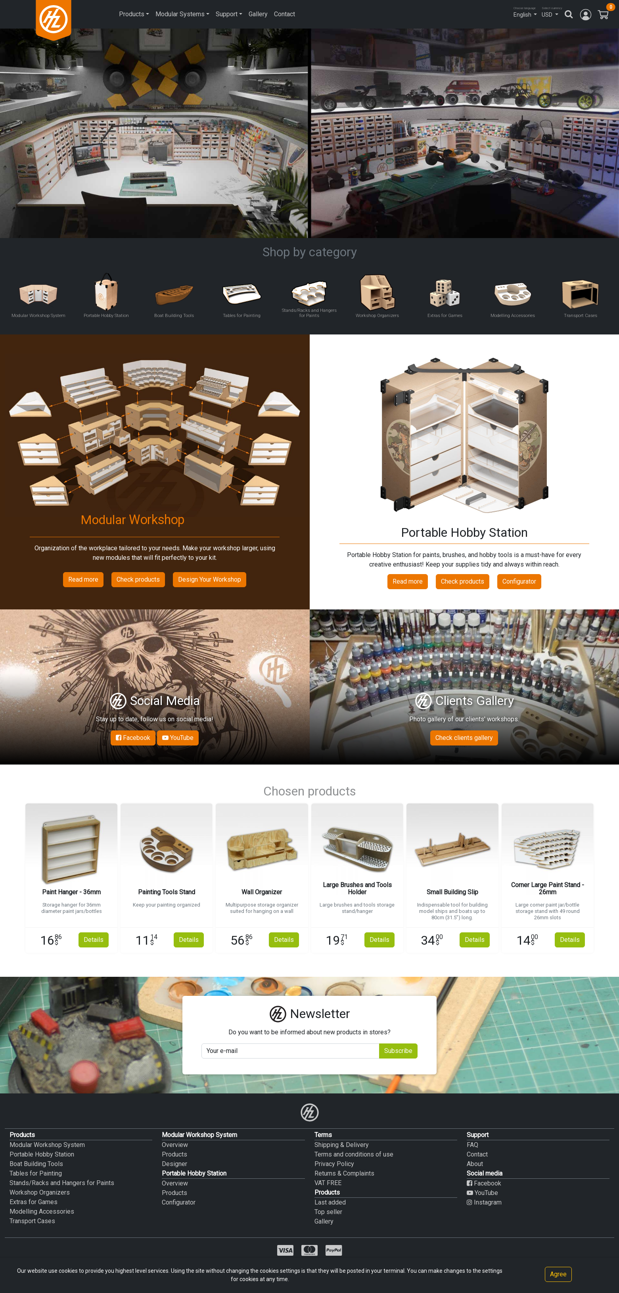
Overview (175, 1145)
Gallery (258, 14)
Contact (284, 14)
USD (547, 15)
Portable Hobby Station (42, 1154)
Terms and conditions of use (353, 1154)
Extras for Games (33, 1202)
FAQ (472, 1145)
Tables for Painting (36, 1173)
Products (174, 1154)
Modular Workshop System (47, 1145)
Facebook (133, 738)
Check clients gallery (464, 738)
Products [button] (131, 14)
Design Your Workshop (209, 579)
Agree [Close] (558, 1274)
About (475, 1164)
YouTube (178, 738)
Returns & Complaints (344, 1173)
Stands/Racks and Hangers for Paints (62, 1183)
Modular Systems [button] (180, 14)
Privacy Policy (334, 1164)
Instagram (484, 1202)
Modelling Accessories (42, 1211)
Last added (330, 1202)
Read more (83, 579)
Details (93, 939)
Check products (138, 579)
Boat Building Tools (36, 1164)
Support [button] (227, 14)
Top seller (328, 1212)
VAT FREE (327, 1183)
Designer (174, 1164)
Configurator (519, 581)
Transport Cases (32, 1221)
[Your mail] (290, 1051)
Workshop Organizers (40, 1192)
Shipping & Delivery (341, 1145)
